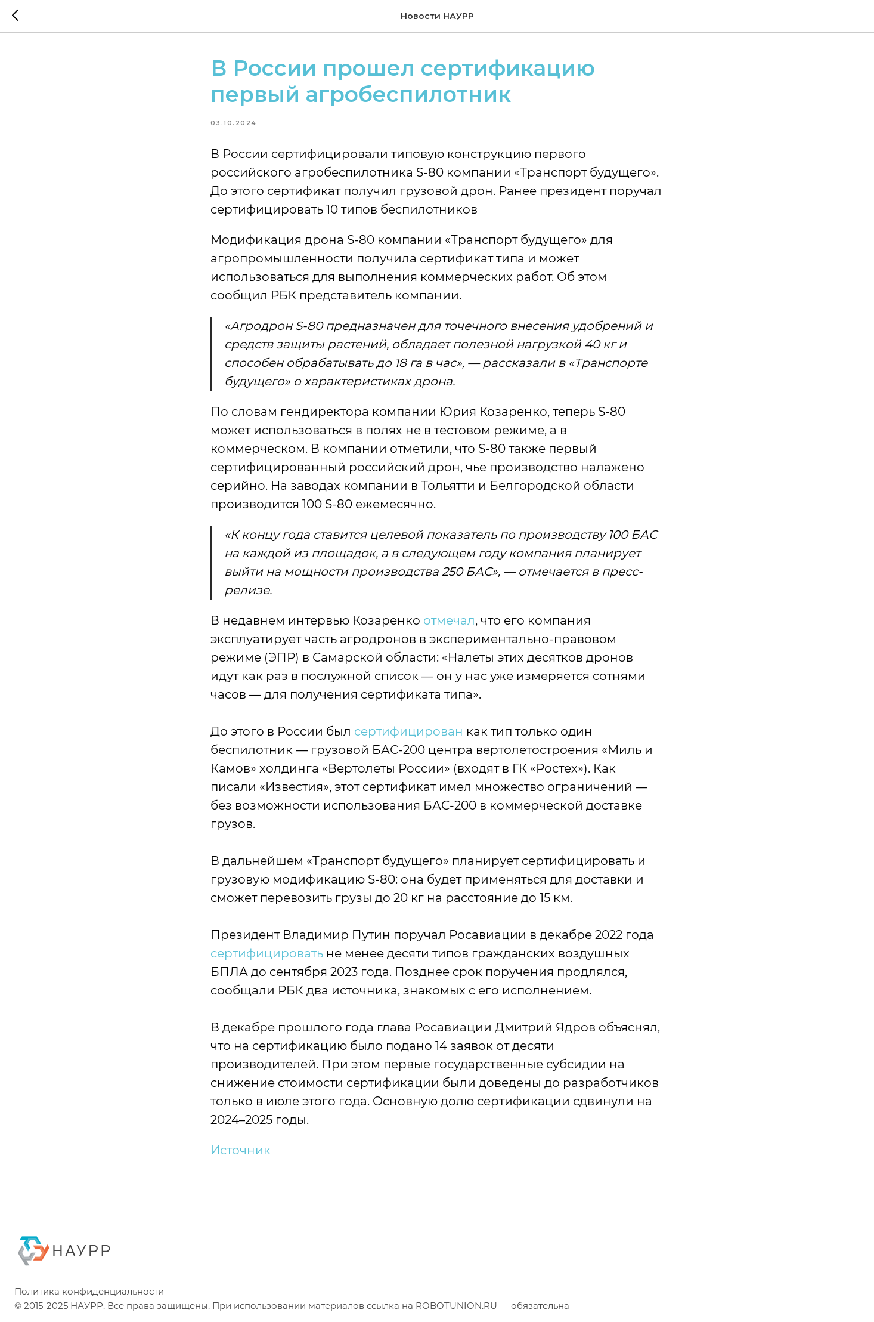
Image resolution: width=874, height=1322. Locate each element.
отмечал (449, 622)
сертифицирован (408, 733)
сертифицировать (266, 955)
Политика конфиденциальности (89, 1295)
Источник (240, 1152)
